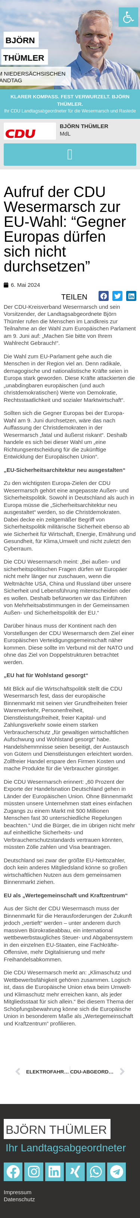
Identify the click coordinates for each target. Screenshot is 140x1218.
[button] (70, 154)
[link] (128, 17)
